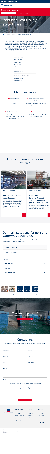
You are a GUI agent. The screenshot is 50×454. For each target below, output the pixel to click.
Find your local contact (24, 338)
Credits (27, 449)
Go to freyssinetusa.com (9, 13)
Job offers (30, 435)
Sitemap (16, 449)
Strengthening (8, 265)
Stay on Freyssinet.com (23, 13)
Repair (13, 35)
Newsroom (41, 433)
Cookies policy (40, 449)
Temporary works (9, 274)
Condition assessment (11, 249)
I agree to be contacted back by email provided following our (25, 403)
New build (19, 436)
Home (3, 35)
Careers (30, 433)
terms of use (38, 403)
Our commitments (19, 435)
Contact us (41, 435)
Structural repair (19, 438)
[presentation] (12, 411)
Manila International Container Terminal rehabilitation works (38, 198)
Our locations (19, 440)
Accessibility (19, 450)
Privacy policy (33, 449)
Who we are (19, 433)
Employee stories (30, 436)
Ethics (24, 450)
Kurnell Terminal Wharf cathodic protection (10, 198)
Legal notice (22, 449)
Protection (7, 270)
